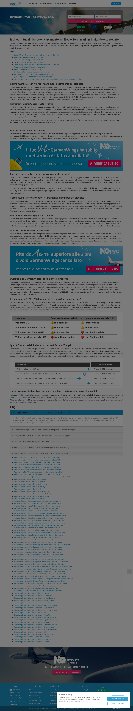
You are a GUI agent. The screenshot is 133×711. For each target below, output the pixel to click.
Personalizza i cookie (117, 703)
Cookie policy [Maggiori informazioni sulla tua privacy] (85, 701)
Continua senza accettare (118, 695)
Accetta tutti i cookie (117, 699)
